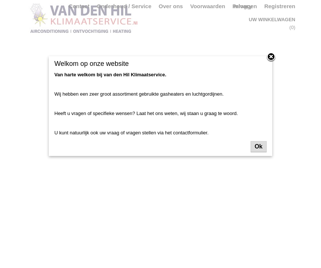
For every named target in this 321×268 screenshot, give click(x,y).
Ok (259, 146)
